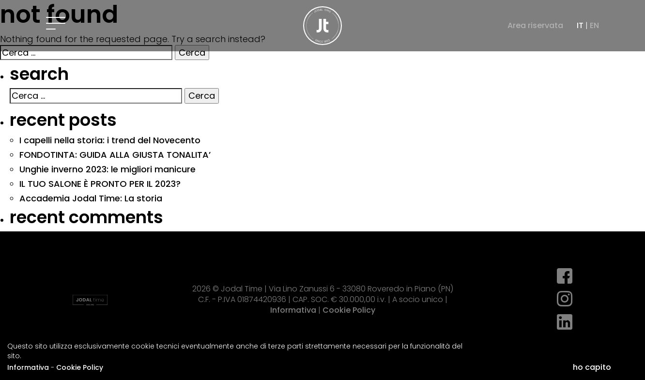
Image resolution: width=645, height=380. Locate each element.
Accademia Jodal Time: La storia (90, 198)
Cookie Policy (79, 367)
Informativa (28, 367)
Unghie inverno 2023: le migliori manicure (107, 169)
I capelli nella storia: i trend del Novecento (109, 140)
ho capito (592, 367)
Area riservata (535, 25)
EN (594, 25)
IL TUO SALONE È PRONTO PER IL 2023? (100, 184)
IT (580, 25)
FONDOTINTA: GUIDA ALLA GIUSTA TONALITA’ (115, 155)
